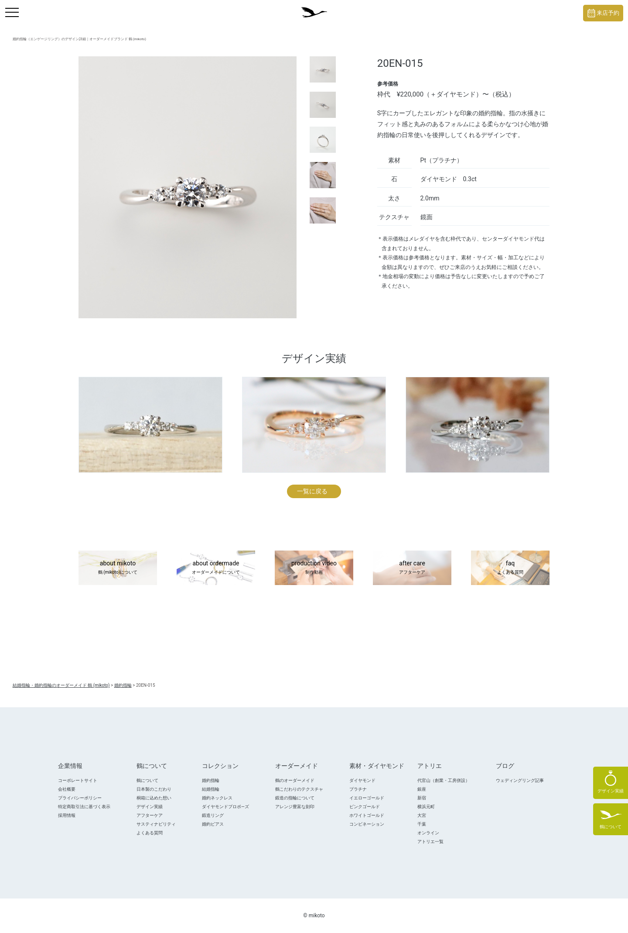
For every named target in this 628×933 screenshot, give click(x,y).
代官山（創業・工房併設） (443, 780)
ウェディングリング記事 (520, 780)
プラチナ (358, 789)
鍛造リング (213, 815)
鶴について (147, 780)
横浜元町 (426, 806)
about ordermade (216, 568)
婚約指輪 (210, 780)
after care (412, 568)
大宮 (421, 815)
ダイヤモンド (362, 780)
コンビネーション (366, 824)
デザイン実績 (150, 806)
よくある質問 (150, 832)
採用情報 (66, 815)
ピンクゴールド (364, 806)
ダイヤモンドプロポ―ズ (225, 806)
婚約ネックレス (217, 797)
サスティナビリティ (156, 824)
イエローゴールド (366, 797)
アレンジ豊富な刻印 (294, 806)
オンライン (428, 832)
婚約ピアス (213, 824)
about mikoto (118, 568)
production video (314, 568)
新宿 (421, 797)
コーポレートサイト (77, 780)
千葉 (421, 824)
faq (510, 568)
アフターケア (150, 815)
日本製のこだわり (154, 789)
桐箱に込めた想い (154, 797)
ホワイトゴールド (366, 815)
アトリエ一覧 (430, 841)
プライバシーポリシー (80, 797)
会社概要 (66, 789)
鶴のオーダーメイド (294, 780)
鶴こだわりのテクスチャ (299, 789)
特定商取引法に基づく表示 (84, 806)
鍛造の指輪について (294, 797)
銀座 (421, 789)
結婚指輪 (210, 789)
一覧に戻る (312, 491)
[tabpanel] (187, 187)
